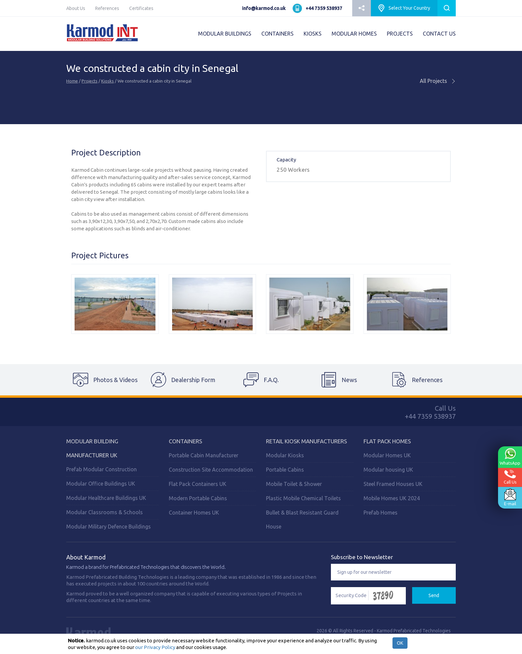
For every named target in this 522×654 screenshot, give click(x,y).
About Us (75, 8)
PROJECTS (400, 34)
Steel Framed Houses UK (393, 484)
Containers (185, 441)
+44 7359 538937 (324, 8)
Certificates (141, 8)
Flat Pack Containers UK (197, 484)
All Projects (438, 81)
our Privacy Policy (155, 647)
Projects (90, 81)
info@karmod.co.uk (264, 8)
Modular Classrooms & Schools (104, 512)
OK (400, 643)
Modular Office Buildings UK (100, 484)
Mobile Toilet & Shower (294, 484)
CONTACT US (439, 34)
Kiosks (107, 81)
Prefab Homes (380, 513)
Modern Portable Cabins (198, 498)
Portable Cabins (285, 470)
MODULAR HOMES (354, 34)
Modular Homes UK (387, 455)
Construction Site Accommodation (211, 470)
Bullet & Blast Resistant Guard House (302, 520)
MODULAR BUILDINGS (224, 34)
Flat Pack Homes (387, 441)
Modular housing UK (388, 470)
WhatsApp (510, 456)
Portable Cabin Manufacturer (203, 455)
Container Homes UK (194, 513)
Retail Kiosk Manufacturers (306, 441)
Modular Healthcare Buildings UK (106, 498)
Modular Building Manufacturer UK (92, 448)
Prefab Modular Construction (101, 469)
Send (433, 595)
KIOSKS (313, 34)
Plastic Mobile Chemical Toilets (303, 498)
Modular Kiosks (285, 455)
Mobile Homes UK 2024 (392, 498)
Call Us (510, 477)
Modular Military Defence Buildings (108, 527)
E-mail (510, 497)
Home (72, 81)
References (107, 8)
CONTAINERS (277, 34)
